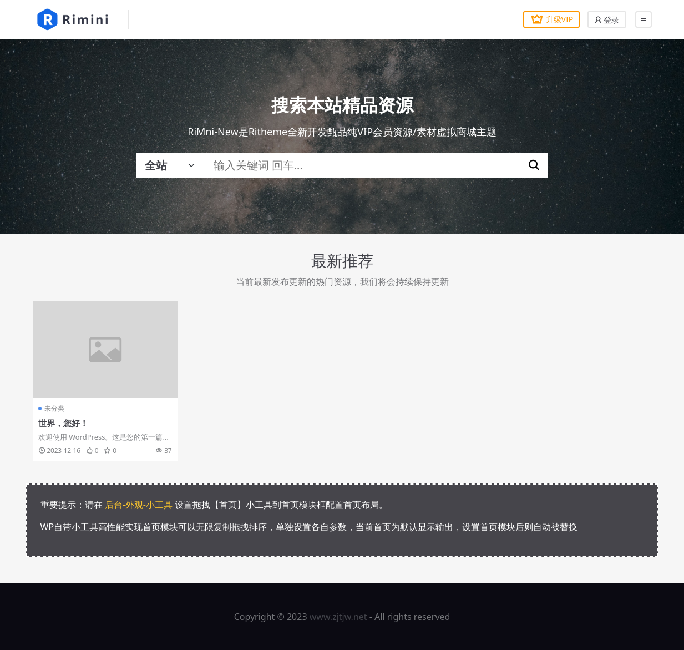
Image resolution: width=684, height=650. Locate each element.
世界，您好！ (63, 423)
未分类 (54, 408)
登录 (607, 19)
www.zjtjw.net (338, 617)
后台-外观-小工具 (139, 504)
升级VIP (550, 19)
